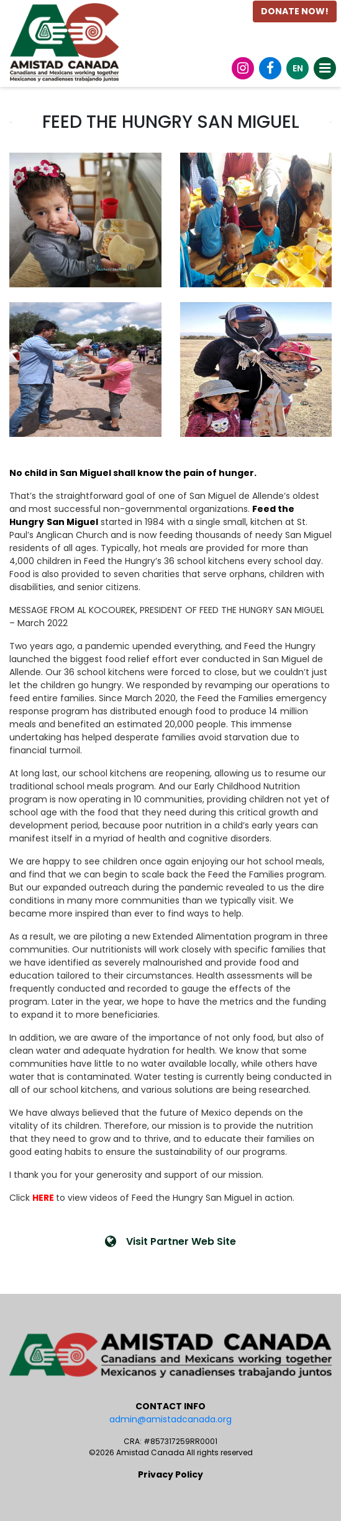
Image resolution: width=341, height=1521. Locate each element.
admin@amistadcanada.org (170, 1419)
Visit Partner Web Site (170, 1241)
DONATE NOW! (295, 11)
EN (298, 68)
